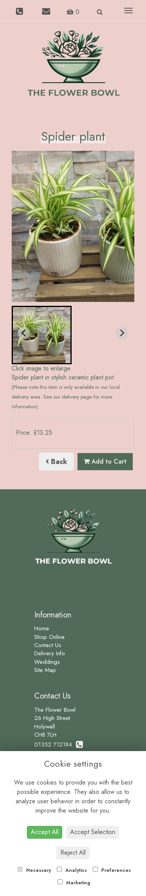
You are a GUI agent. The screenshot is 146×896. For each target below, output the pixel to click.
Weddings (47, 662)
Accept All (44, 831)
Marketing (74, 882)
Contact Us (47, 645)
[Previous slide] (24, 333)
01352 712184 (58, 744)
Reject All (73, 852)
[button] (42, 335)
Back (56, 462)
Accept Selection (92, 831)
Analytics (72, 870)
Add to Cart (105, 461)
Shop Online (49, 637)
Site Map (45, 670)
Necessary (34, 870)
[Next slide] (122, 333)
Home (41, 628)
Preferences (112, 870)
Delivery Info (49, 653)
